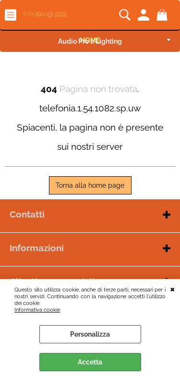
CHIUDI (172, 288)
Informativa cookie (37, 309)
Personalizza (90, 334)
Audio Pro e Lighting (90, 41)
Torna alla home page (90, 185)
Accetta (90, 362)
